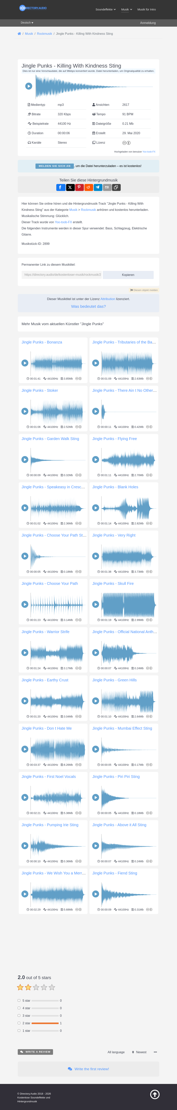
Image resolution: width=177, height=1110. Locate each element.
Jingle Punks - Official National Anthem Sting (130, 632)
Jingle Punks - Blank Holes (115, 487)
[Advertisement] (88, 942)
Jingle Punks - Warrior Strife (45, 632)
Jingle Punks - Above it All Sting (119, 825)
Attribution (107, 299)
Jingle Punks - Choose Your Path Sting (55, 535)
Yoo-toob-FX (148, 151)
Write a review (35, 1051)
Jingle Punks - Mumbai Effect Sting (122, 728)
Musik (73, 209)
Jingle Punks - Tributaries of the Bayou (125, 342)
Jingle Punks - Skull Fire (113, 583)
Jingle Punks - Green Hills (114, 680)
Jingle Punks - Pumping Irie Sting (50, 825)
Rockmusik (88, 209)
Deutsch (26, 22)
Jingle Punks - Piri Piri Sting (116, 776)
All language (116, 1052)
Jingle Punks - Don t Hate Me (47, 728)
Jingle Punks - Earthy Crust (45, 680)
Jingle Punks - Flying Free (114, 439)
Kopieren (127, 273)
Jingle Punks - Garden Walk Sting (50, 439)
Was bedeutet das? (88, 306)
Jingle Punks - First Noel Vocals (49, 776)
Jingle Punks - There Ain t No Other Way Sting (131, 390)
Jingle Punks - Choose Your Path (50, 583)
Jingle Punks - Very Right (113, 535)
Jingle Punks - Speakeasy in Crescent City (58, 487)
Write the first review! (88, 1069)
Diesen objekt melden (144, 290)
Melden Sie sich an (55, 166)
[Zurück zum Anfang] (151, 1098)
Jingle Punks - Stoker (40, 390)
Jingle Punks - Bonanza (42, 342)
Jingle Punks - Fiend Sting (114, 873)
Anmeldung (148, 23)
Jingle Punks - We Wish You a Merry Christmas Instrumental (73, 873)
